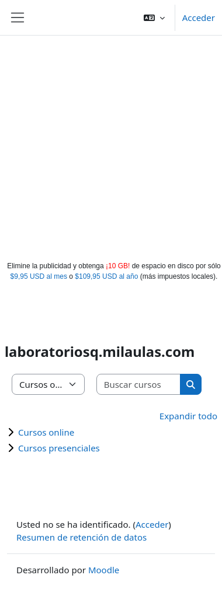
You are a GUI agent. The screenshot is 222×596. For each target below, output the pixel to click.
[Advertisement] (109, 145)
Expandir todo (188, 416)
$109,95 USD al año (106, 276)
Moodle (103, 570)
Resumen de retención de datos (81, 537)
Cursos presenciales (59, 448)
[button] (154, 17)
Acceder (198, 17)
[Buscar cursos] (139, 384)
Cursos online (46, 432)
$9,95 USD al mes (39, 276)
